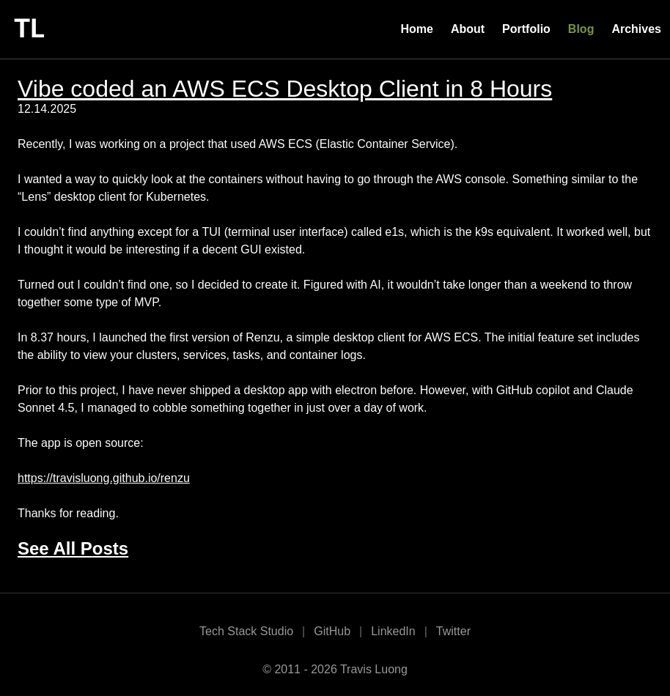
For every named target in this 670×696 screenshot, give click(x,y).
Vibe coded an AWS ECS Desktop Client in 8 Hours (285, 88)
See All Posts (73, 548)
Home (416, 29)
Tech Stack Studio (246, 631)
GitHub (332, 631)
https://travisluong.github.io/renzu (104, 478)
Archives (636, 29)
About (468, 29)
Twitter (453, 631)
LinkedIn (393, 631)
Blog (581, 29)
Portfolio (526, 29)
